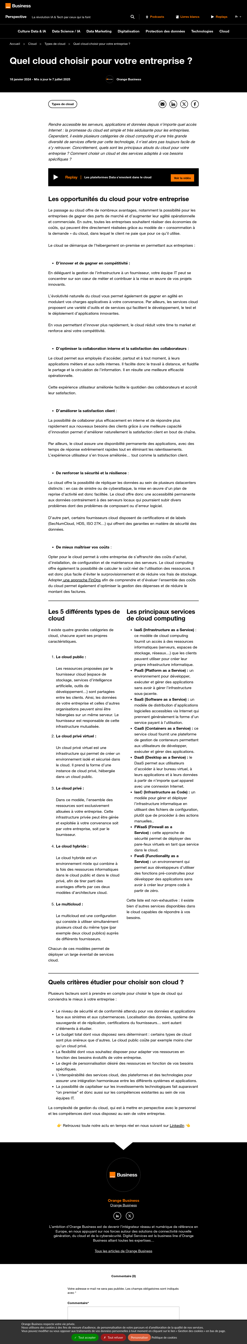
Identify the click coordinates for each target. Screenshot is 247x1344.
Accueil (15, 44)
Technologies (202, 31)
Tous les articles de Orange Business (123, 1251)
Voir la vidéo (181, 177)
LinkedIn (177, 1125)
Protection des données (165, 31)
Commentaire (78, 1303)
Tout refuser (113, 1337)
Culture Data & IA (32, 31)
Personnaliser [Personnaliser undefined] (139, 1337)
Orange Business (123, 1200)
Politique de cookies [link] (164, 1337)
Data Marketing (99, 31)
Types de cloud (55, 44)
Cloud (224, 31)
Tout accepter (85, 1337)
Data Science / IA (66, 31)
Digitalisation (129, 31)
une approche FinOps (81, 580)
